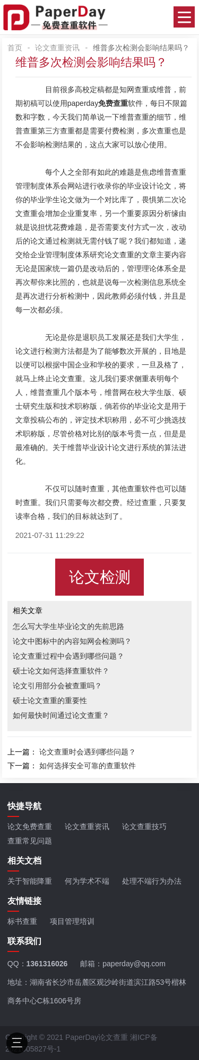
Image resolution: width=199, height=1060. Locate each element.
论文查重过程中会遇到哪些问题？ (68, 656)
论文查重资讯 (57, 47)
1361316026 (47, 963)
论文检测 (100, 577)
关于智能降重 (29, 881)
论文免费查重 (29, 826)
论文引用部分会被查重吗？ (57, 685)
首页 (14, 47)
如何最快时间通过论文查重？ (61, 715)
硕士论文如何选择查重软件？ (61, 671)
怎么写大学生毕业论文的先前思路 (68, 626)
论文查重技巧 (144, 826)
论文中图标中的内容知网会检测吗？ (72, 641)
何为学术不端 (87, 881)
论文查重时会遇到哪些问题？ (87, 752)
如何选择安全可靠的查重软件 (87, 765)
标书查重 (22, 921)
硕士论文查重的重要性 (50, 700)
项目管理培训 (72, 921)
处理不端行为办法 (151, 881)
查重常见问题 (29, 841)
